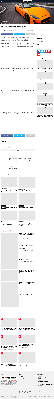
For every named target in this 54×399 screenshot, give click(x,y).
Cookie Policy (22, 380)
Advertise (21, 377)
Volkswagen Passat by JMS (24, 190)
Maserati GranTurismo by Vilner (27, 295)
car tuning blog (14, 380)
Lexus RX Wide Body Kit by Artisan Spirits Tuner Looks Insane (26, 345)
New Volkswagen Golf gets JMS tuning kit (9, 190)
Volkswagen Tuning (4, 188)
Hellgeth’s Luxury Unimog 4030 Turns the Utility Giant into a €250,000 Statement (27, 224)
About (45, 396)
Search (52, 30)
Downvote (27, 150)
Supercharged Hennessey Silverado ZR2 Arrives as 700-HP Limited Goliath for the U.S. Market (45, 92)
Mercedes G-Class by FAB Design (43, 381)
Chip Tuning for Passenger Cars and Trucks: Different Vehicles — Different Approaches (27, 330)
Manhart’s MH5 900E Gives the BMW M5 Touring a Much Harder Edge (8, 223)
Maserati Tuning (10, 231)
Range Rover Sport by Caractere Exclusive (44, 388)
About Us (21, 376)
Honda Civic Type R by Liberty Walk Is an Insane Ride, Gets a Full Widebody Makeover (9, 330)
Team (20, 384)
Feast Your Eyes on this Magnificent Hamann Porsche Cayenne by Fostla (45, 391)
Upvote (8, 150)
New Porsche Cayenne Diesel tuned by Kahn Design (9, 208)
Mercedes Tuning (21, 221)
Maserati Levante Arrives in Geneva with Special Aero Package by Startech (26, 271)
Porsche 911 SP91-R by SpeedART (26, 207)
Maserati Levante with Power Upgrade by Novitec (25, 258)
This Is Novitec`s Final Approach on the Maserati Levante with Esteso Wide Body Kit (26, 247)
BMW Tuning (2, 221)
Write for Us (22, 385)
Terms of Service (40, 396)
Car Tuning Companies (23, 378)
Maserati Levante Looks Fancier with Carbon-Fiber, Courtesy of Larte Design (27, 235)
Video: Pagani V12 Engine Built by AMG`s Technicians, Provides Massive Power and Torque (9, 366)
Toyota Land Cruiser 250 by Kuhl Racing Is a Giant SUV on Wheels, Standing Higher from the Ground (45, 104)
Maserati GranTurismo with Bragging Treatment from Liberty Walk (27, 283)
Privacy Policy (35, 396)
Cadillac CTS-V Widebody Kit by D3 (26, 366)
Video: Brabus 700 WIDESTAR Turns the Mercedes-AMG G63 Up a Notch (9, 347)
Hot (2, 319)
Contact (21, 379)
